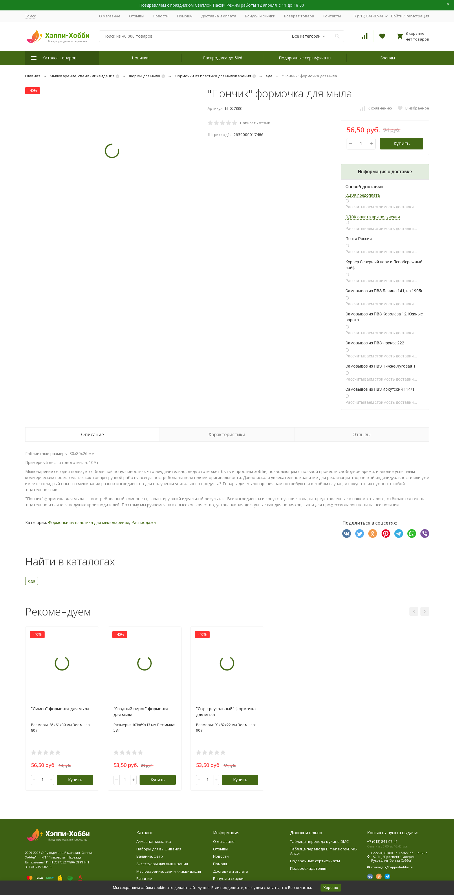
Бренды (387, 58)
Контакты (332, 16)
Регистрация (417, 16)
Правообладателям (308, 868)
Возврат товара (299, 16)
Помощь (185, 16)
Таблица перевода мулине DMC (319, 841)
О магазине (109, 16)
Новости (161, 16)
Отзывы (136, 16)
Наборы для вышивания (158, 849)
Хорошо (330, 887)
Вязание (144, 878)
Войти (396, 16)
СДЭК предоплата (362, 195)
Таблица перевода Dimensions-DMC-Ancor (323, 851)
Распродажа (143, 522)
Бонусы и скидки (260, 16)
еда (269, 75)
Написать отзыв (255, 122)
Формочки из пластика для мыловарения (213, 75)
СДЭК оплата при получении (372, 217)
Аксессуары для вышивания (162, 863)
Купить (401, 143)
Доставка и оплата (218, 16)
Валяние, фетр (149, 856)
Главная (32, 75)
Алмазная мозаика (153, 841)
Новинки (140, 58)
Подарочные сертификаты (305, 58)
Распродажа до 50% (223, 58)
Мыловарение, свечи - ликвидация (82, 75)
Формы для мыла (144, 75)
